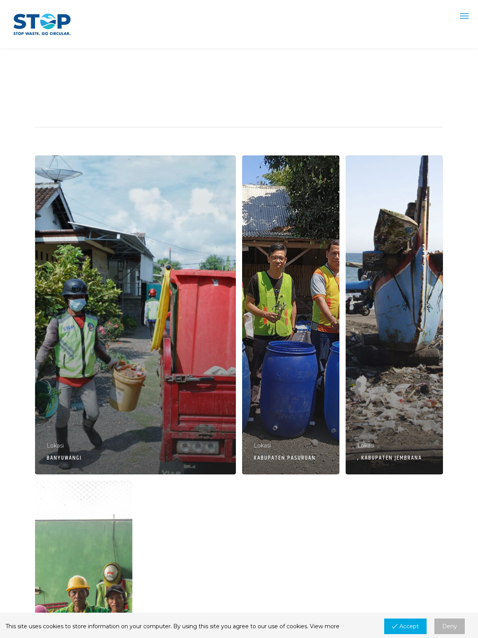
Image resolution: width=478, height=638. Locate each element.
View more (324, 626)
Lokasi (55, 445)
